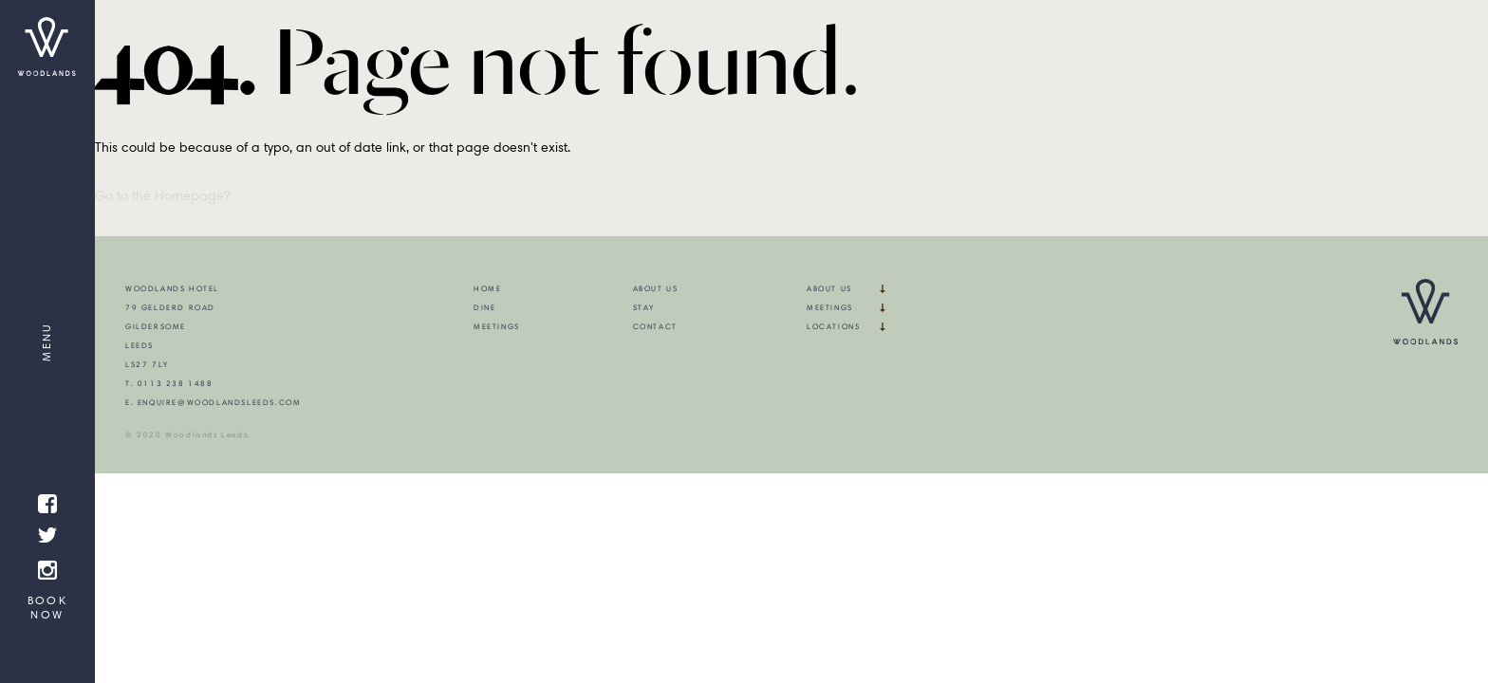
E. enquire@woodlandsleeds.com (213, 402)
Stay (644, 307)
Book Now (48, 607)
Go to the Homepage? (162, 196)
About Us (656, 288)
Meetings (497, 326)
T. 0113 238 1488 (169, 383)
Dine (484, 307)
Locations (833, 326)
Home (487, 288)
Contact (655, 326)
